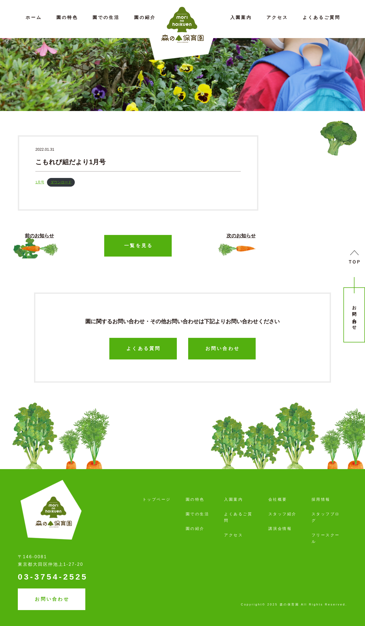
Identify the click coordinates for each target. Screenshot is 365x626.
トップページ (157, 499)
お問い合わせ (354, 315)
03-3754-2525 (53, 576)
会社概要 (277, 499)
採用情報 (321, 499)
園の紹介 (145, 17)
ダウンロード (61, 182)
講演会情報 (280, 528)
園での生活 (106, 17)
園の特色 (67, 17)
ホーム (34, 17)
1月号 (39, 182)
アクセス (277, 17)
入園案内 (241, 17)
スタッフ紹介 (282, 514)
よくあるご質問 (321, 17)
